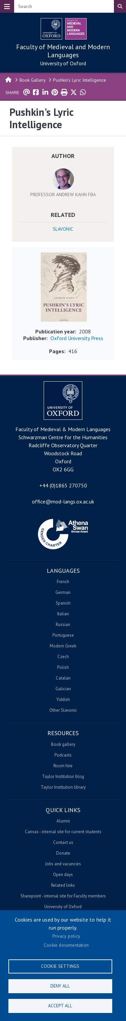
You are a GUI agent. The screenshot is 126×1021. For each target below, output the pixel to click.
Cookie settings (60, 966)
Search (120, 6)
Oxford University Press (76, 338)
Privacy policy (66, 936)
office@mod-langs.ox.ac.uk (63, 501)
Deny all (60, 986)
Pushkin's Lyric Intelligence (79, 80)
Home (8, 79)
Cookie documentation (66, 945)
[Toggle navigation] (7, 6)
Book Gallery (32, 80)
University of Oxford (63, 63)
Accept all (60, 1006)
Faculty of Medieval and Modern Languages (63, 51)
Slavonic (63, 229)
